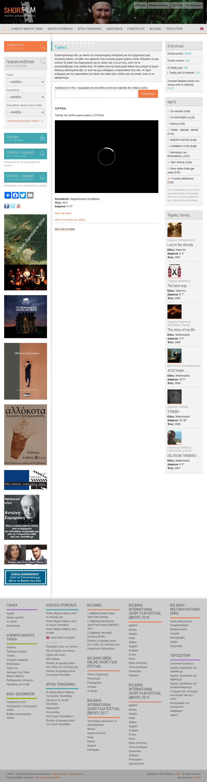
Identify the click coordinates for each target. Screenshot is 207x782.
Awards (133, 633)
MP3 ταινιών (53, 659)
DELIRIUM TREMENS (181, 455)
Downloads (135, 671)
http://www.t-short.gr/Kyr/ (47, 777)
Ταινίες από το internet (182, 72)
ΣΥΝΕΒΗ (173, 411)
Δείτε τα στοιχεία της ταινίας (70, 219)
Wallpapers (176, 711)
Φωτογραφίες (177, 637)
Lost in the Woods (180, 245)
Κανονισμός (93, 678)
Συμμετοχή (176, 646)
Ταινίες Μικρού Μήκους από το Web (61, 631)
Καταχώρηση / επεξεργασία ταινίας (22, 708)
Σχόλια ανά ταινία (55, 654)
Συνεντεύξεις (53, 712)
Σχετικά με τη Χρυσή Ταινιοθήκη (57, 702)
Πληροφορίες (94, 682)
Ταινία (10, 75)
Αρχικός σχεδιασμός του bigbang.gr (183, 677)
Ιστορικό (91, 686)
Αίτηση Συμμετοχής (97, 674)
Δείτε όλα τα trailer (65, 229)
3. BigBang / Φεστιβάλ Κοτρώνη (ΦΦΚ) (99, 634)
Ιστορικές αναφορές (17, 659)
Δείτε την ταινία (63, 213)
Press (132, 658)
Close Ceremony (138, 667)
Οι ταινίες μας (174, 67)
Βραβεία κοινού (178, 629)
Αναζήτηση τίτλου (16, 702)
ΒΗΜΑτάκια (13, 664)
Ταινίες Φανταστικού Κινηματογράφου (181, 623)
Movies (91, 729)
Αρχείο (174, 641)
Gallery (91, 741)
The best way (177, 286)
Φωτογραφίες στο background (179, 705)
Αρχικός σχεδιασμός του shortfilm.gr (183, 669)
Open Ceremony (138, 663)
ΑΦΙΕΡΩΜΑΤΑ (114, 29)
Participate (93, 749)
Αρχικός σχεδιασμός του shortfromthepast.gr (183, 685)
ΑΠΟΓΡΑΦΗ (175, 370)
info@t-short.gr (76, 774)
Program (133, 650)
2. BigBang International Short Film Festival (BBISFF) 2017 (103, 625)
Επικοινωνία (194, 5)
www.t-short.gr (59, 774)
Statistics (134, 675)
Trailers (11, 655)
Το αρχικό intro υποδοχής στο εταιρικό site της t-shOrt (184, 695)
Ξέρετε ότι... (13, 668)
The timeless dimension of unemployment (101, 723)
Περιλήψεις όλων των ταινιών (62, 646)
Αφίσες (174, 715)
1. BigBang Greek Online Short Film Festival (101, 615)
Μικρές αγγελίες (158, 5)
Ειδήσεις (141, 5)
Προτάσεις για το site (18, 684)
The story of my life (181, 330)
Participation (135, 759)
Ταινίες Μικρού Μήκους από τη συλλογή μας (61, 615)
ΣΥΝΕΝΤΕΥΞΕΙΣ (136, 29)
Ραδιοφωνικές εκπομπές (20, 680)
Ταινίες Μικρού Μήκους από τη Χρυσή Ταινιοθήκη (61, 623)
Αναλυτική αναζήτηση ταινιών (23, 120)
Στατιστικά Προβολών (182, 663)
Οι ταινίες (92, 691)
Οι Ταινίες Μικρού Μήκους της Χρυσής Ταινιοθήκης (60, 694)
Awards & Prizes (96, 733)
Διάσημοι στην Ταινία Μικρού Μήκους (18, 674)
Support (91, 745)
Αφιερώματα (52, 708)
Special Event (136, 763)
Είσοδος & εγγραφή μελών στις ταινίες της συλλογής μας (62, 665)
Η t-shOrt (177, 5)
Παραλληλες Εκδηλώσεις (101, 648)
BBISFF (133, 625)
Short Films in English (202, 28)
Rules (90, 737)
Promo (132, 654)
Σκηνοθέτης (13, 90)
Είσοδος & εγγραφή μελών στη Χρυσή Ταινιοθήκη (60, 673)
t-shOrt (177, 774)
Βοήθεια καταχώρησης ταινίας (19, 716)
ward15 (196, 777)
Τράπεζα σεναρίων (17, 651)
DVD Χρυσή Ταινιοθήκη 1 (60, 716)
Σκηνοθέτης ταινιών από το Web (24, 105)
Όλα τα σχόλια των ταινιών (60, 650)
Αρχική (4, 28)
